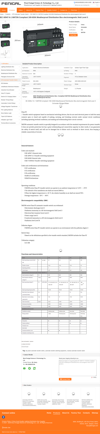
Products (12, 10)
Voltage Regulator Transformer (9, 106)
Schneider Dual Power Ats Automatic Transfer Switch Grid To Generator (73, 402)
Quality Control (51, 10)
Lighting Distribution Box (7, 67)
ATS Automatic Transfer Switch (20, 14)
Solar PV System (5, 93)
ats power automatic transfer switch (35, 350)
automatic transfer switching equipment (55, 350)
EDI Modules (4, 83)
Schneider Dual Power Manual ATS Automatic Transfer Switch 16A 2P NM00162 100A (58, 402)
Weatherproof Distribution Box (9, 73)
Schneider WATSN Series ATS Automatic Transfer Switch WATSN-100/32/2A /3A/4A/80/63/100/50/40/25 (29, 402)
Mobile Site (6, 427)
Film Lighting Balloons (7, 110)
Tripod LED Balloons (6, 116)
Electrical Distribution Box (8, 70)
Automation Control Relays (8, 103)
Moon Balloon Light (6, 113)
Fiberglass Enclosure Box (8, 76)
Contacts (86, 413)
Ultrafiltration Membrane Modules (10, 86)
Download (25, 346)
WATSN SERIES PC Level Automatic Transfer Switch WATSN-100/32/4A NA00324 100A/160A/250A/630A (88, 403)
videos (21, 10)
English (97, 2)
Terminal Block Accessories (8, 123)
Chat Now (74, 10)
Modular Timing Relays (7, 100)
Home (4, 10)
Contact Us (63, 10)
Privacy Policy (6, 421)
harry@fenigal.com (92, 425)
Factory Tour (40, 10)
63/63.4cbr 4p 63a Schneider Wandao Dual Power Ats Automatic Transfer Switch (43, 402)
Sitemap (95, 413)
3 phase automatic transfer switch (76, 350)
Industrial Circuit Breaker (7, 90)
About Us (29, 10)
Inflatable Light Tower (6, 119)
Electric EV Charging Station (8, 96)
